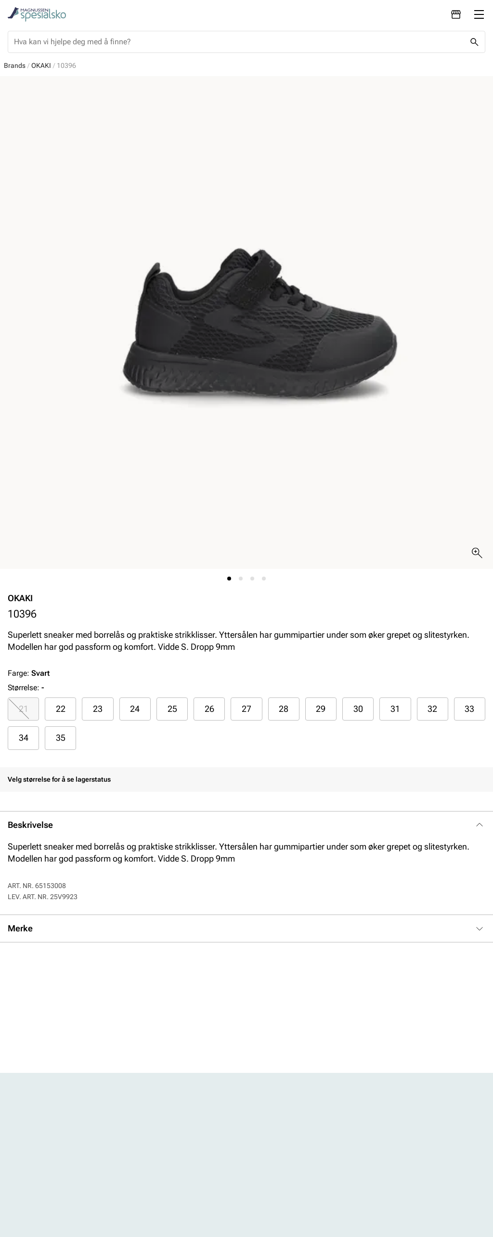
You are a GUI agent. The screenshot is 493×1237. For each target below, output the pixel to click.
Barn (50, 1171)
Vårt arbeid (281, 1138)
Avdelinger (170, 1138)
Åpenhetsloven (288, 1171)
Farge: (29, 673)
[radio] (23, 709)
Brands (15, 65)
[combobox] (239, 42)
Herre (51, 1154)
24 (135, 709)
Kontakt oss (173, 1154)
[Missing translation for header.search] (474, 41)
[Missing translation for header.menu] (479, 14)
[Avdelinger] (456, 14)
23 (98, 709)
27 (246, 709)
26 (209, 709)
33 (469, 709)
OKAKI (41, 65)
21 (23, 709)
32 (432, 709)
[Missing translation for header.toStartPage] (37, 14)
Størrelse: (23, 687)
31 (395, 709)
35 (60, 738)
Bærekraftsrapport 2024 (294, 1193)
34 (23, 738)
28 (283, 709)
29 (320, 709)
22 (60, 709)
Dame (52, 1138)
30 (358, 709)
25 (172, 709)
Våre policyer (285, 1154)
